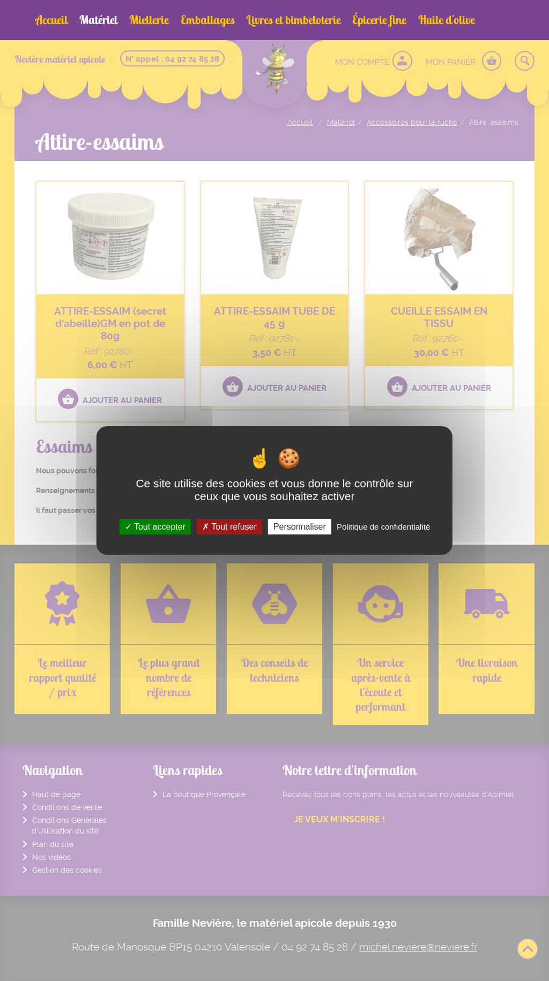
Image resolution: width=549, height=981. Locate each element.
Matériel (98, 19)
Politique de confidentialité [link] (383, 526)
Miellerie (148, 19)
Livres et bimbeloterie (293, 19)
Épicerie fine (379, 19)
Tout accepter (155, 526)
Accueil (51, 19)
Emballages (207, 19)
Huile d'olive (446, 19)
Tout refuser (229, 526)
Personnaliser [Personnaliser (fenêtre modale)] (299, 526)
